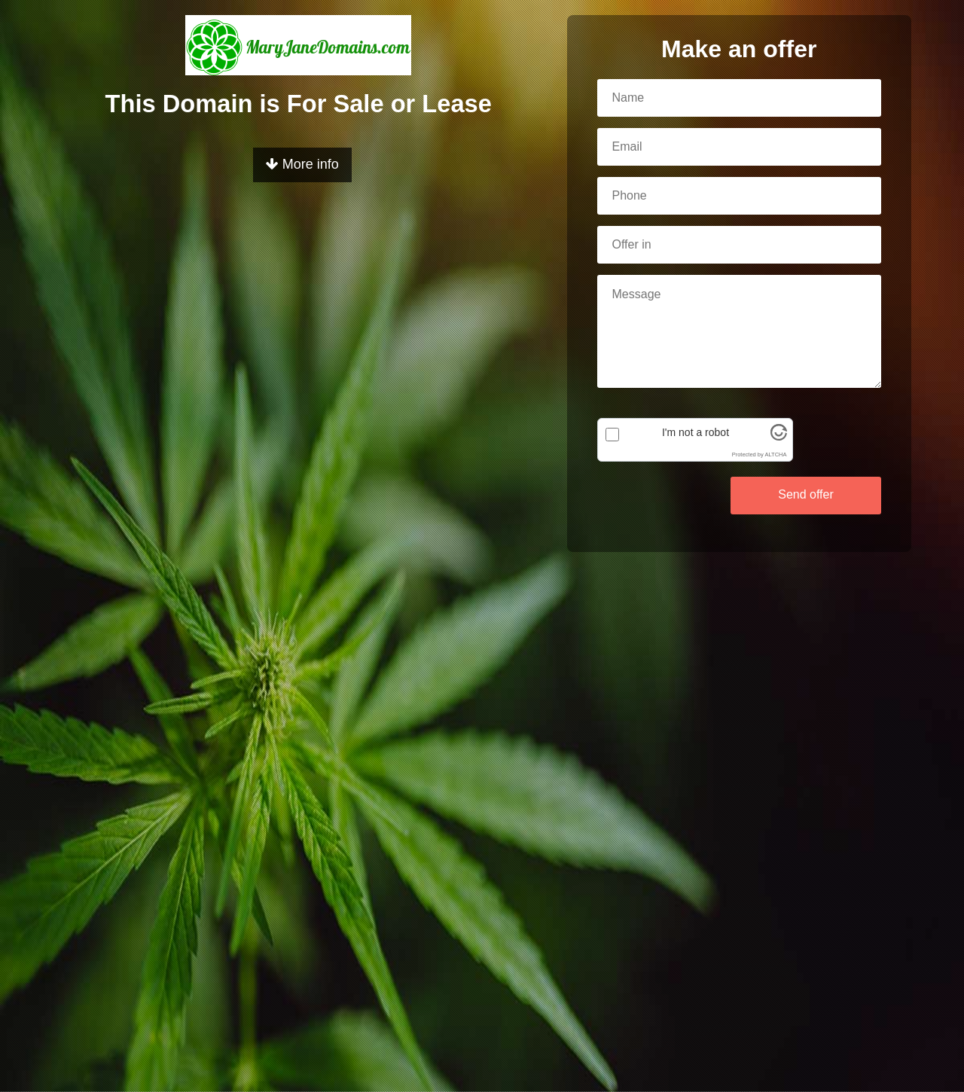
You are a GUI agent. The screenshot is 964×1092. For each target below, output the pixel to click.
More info (302, 164)
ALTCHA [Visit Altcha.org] (775, 454)
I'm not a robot (695, 432)
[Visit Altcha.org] (778, 437)
